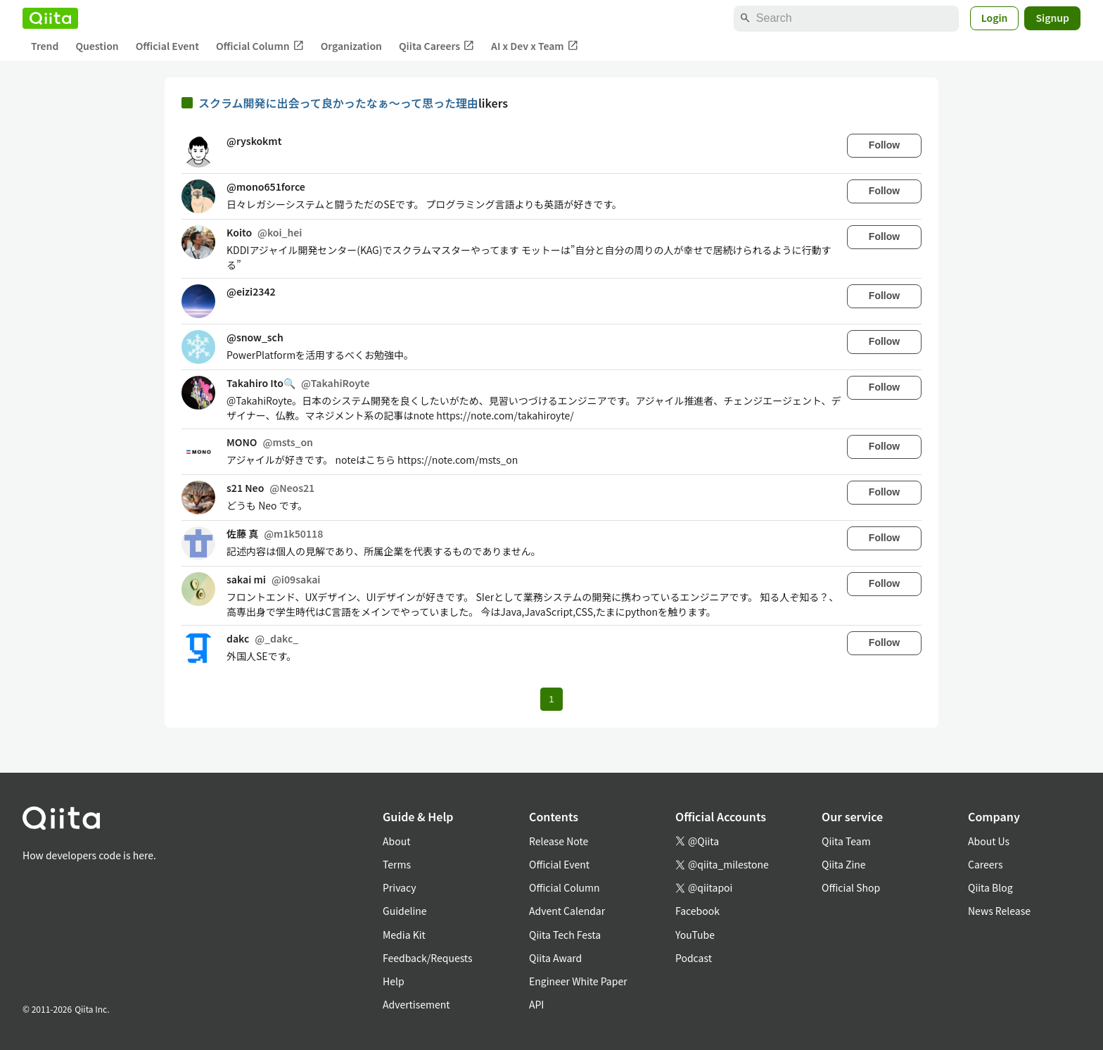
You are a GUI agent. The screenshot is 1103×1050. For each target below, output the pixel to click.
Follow (884, 145)
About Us (988, 841)
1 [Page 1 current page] (551, 699)
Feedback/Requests (428, 958)
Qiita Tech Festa (565, 935)
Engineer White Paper (578, 981)
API (536, 1004)
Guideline (405, 911)
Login (994, 18)
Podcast (693, 958)
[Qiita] (50, 18)
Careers (985, 864)
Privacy (399, 887)
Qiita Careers (436, 46)
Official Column (260, 46)
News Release (999, 911)
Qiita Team (846, 841)
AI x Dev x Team (534, 46)
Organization (351, 46)
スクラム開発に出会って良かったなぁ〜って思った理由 (338, 102)
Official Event (167, 46)
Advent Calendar (567, 911)
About (396, 841)
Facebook (697, 911)
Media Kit (404, 935)
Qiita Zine (844, 864)
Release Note (558, 841)
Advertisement (416, 1004)
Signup (1052, 18)
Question (96, 46)
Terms (397, 864)
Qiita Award (555, 958)
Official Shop (851, 887)
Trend (44, 46)
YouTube (695, 935)
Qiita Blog (990, 887)
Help (393, 981)
